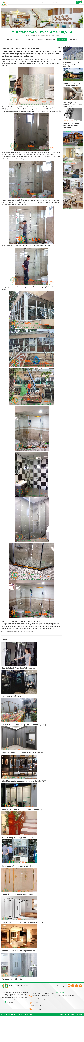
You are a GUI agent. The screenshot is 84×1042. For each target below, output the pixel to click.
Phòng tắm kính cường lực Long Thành (17, 894)
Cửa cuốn (40, 39)
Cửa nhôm (18, 39)
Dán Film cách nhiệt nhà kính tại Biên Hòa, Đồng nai (72, 125)
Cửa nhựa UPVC (29, 39)
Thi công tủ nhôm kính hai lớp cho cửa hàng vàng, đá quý (24, 724)
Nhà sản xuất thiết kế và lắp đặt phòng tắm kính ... (21, 951)
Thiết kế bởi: (25, 1014)
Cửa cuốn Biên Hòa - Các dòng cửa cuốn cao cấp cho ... (71, 64)
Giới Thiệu (72, 1014)
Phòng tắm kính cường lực (9, 59)
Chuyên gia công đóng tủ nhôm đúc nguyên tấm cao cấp (24, 753)
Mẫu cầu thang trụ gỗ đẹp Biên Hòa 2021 (18, 838)
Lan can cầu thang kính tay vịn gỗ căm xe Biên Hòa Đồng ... (72, 104)
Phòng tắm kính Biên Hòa (11, 979)
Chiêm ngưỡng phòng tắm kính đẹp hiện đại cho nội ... (23, 922)
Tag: (4, 631)
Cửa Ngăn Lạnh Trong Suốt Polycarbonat (18, 668)
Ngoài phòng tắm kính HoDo (9, 287)
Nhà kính (9, 39)
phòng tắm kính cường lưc (13, 631)
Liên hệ (81, 1014)
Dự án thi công (73, 39)
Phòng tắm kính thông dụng (9, 107)
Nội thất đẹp (34, 35)
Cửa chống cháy (50, 39)
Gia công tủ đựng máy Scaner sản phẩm (17, 866)
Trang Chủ (63, 1014)
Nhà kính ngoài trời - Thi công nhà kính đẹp (72, 84)
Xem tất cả (65, 130)
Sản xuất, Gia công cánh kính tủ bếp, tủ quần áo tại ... (23, 809)
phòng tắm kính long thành (26, 631)
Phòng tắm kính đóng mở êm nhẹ (11, 245)
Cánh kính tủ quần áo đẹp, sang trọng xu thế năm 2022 (23, 781)
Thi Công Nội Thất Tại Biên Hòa (14, 696)
